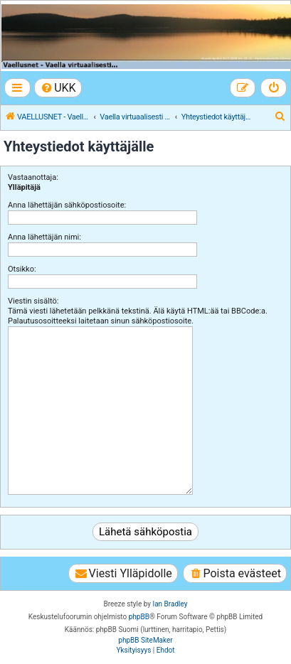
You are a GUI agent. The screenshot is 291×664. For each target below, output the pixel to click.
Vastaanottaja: (33, 177)
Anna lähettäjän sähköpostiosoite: (67, 205)
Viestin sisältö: (33, 301)
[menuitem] (58, 87)
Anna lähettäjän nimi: (44, 237)
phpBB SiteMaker (145, 640)
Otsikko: (22, 269)
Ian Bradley (169, 604)
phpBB (139, 617)
